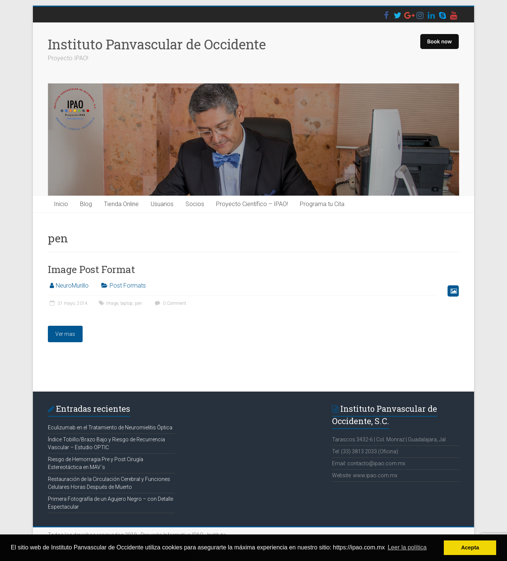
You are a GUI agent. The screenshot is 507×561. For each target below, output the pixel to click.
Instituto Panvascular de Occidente (157, 44)
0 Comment (169, 303)
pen (138, 303)
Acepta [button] (470, 548)
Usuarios (162, 204)
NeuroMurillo (72, 285)
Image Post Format (91, 269)
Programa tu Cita (322, 204)
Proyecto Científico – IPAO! (252, 204)
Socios (194, 204)
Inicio (61, 204)
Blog (86, 204)
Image (112, 303)
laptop (126, 303)
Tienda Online (121, 204)
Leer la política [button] (407, 547)
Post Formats (128, 285)
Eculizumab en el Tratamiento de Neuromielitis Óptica (110, 427)
